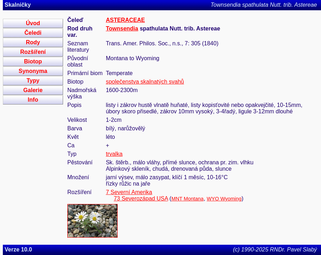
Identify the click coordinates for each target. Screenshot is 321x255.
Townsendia (122, 29)
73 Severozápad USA (141, 199)
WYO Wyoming (224, 199)
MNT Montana (187, 199)
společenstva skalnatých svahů (145, 82)
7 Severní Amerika (129, 192)
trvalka (114, 154)
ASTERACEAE (125, 20)
